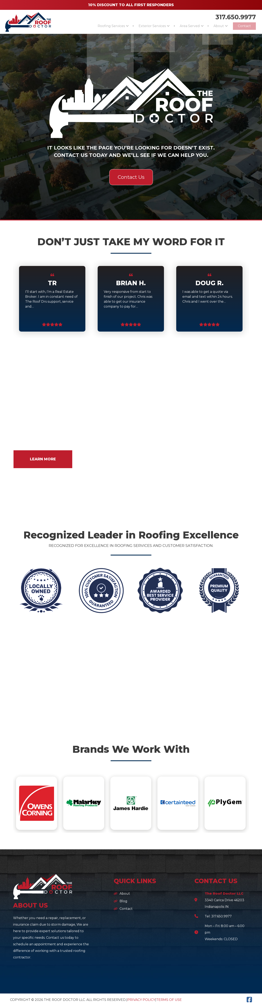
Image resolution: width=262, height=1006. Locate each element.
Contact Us (131, 177)
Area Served (182, 26)
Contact (242, 26)
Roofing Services (97, 26)
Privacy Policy (141, 1000)
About (214, 26)
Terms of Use (169, 1000)
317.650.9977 (236, 17)
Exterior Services (141, 26)
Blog (123, 901)
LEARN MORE (43, 459)
